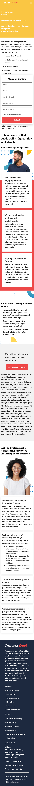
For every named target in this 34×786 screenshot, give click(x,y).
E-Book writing (11, 730)
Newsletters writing (12, 726)
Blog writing (10, 702)
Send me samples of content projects (12, 114)
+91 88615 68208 (15, 761)
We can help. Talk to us (17, 367)
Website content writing (14, 719)
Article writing (11, 694)
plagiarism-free (16, 678)
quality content (10, 661)
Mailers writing (11, 723)
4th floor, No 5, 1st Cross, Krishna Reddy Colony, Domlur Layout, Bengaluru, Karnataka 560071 (14, 752)
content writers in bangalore (14, 765)
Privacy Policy (23, 776)
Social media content (13, 710)
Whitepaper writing (12, 698)
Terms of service (11, 776)
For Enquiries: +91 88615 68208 (13, 21)
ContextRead (18, 780)
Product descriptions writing (15, 734)
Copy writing (10, 706)
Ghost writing (10, 738)
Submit (17, 120)
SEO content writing (12, 690)
